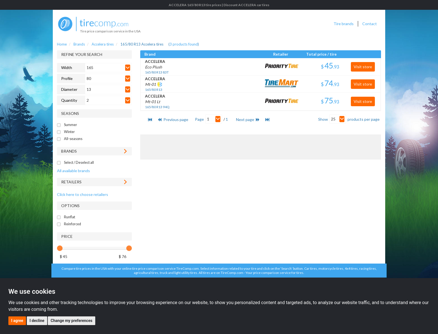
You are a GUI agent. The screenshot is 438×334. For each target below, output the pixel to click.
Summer (70, 125)
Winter (69, 132)
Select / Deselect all (79, 162)
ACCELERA (155, 61)
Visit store (363, 66)
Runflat (69, 217)
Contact (369, 23)
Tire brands (344, 23)
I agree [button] (17, 320)
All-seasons (73, 139)
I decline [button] (37, 320)
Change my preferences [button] (71, 320)
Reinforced (72, 224)
